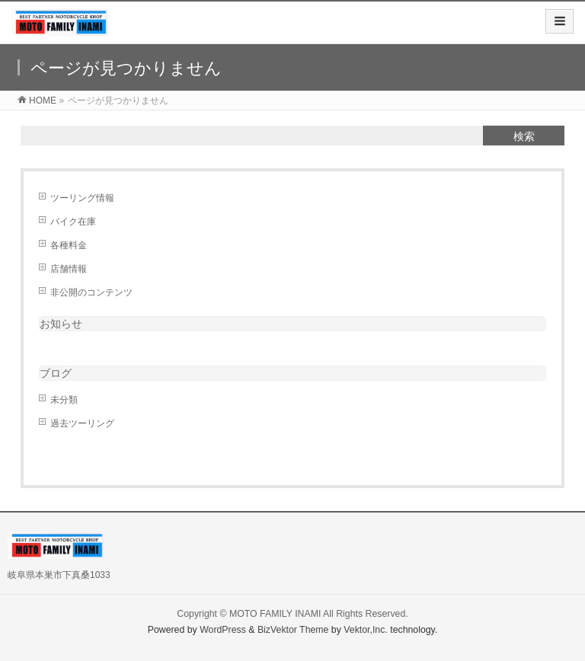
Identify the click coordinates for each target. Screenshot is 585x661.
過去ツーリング (82, 423)
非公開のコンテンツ (91, 292)
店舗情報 (68, 268)
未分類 (64, 399)
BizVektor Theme (293, 629)
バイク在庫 (73, 221)
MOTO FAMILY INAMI (275, 613)
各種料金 (68, 245)
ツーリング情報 (82, 198)
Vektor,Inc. (366, 629)
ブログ (56, 373)
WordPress (223, 629)
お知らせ (61, 324)
